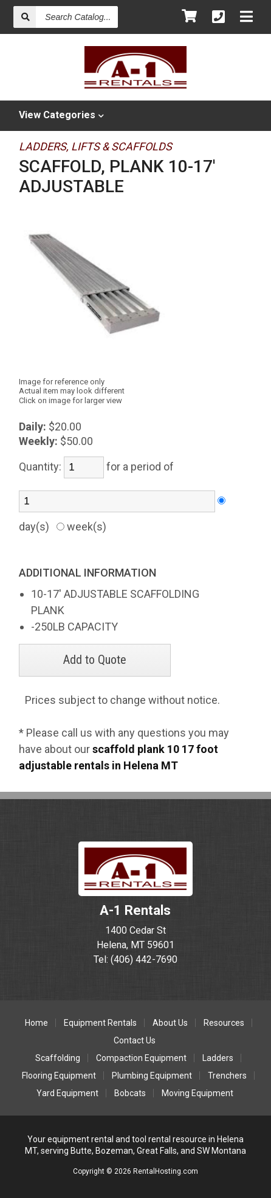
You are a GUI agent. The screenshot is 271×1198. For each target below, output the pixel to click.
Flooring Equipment (59, 1075)
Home (36, 1023)
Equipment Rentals (100, 1023)
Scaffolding (57, 1058)
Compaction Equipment (141, 1058)
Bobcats (130, 1093)
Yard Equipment (67, 1093)
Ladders (217, 1058)
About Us (170, 1023)
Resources (224, 1023)
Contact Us (135, 1040)
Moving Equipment (197, 1093)
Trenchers (227, 1075)
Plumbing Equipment (152, 1075)
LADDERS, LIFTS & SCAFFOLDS (95, 146)
